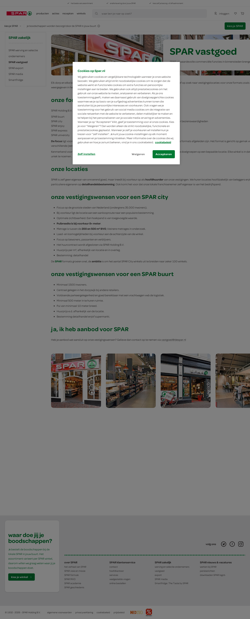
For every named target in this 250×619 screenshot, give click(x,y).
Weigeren (138, 154)
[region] (126, 113)
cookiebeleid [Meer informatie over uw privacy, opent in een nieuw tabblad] (163, 142)
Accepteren (164, 154)
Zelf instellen (86, 154)
